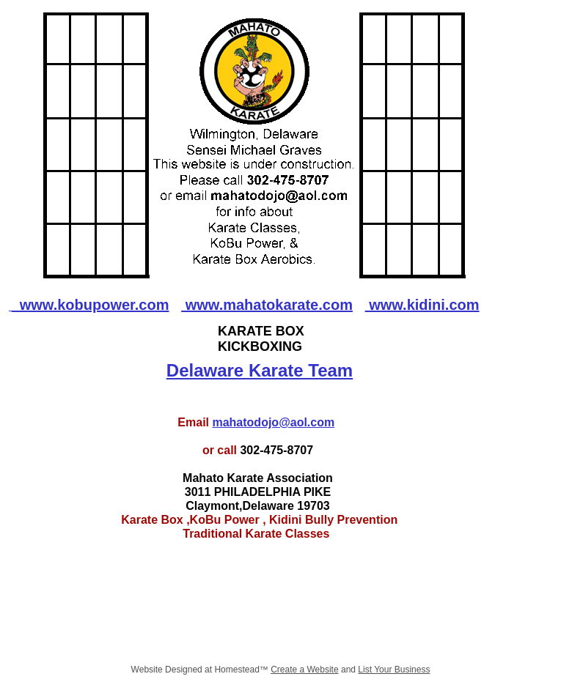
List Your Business (394, 669)
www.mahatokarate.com (267, 305)
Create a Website (305, 669)
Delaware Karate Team (259, 370)
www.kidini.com (422, 305)
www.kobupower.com (90, 305)
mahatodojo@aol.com (273, 422)
